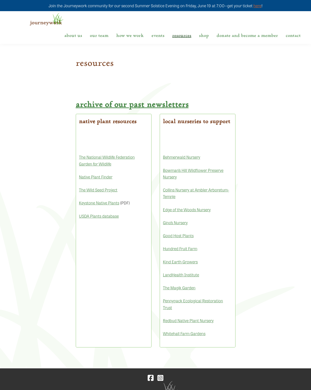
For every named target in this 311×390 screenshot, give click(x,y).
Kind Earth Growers (180, 262)
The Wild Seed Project (98, 190)
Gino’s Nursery (175, 222)
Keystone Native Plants (99, 203)
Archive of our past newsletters (132, 104)
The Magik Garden (179, 288)
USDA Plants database (99, 216)
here (257, 5)
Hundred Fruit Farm (180, 248)
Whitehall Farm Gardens (184, 333)
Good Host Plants (178, 235)
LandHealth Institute (181, 275)
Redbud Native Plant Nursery (188, 320)
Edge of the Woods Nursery (187, 209)
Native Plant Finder (95, 177)
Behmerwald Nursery (181, 157)
